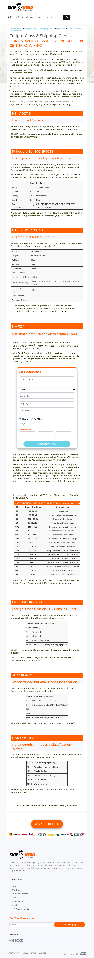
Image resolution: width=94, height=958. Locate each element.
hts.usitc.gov (61, 311)
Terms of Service (38, 953)
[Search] (66, 17)
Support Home (16, 29)
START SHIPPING (47, 824)
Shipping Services (20, 894)
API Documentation (21, 909)
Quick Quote (18, 890)
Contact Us (17, 897)
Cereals (70, 29)
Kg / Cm (38, 419)
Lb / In (25, 419)
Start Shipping (69, 925)
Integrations (17, 901)
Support (15, 886)
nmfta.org (66, 583)
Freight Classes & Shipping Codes (39, 29)
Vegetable (60, 29)
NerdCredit (17, 905)
